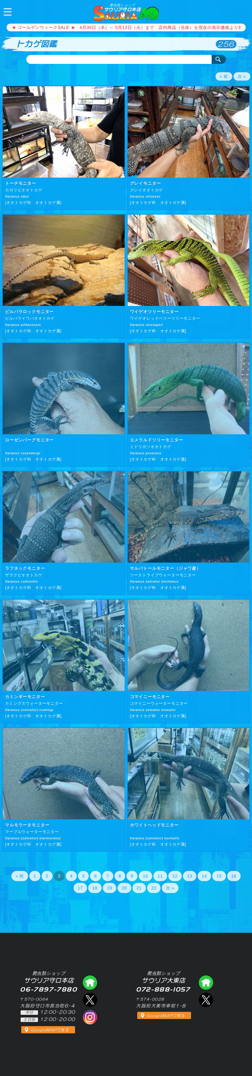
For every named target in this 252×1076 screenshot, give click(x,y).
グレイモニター (145, 183)
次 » (242, 76)
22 (153, 888)
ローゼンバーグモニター (29, 440)
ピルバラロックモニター (29, 311)
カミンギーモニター (25, 696)
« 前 (224, 76)
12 (175, 876)
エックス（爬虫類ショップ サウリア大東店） (206, 1000)
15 (219, 876)
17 (80, 888)
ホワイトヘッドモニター (154, 825)
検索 (219, 59)
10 (145, 876)
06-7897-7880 (242, 11)
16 (233, 876)
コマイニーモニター (150, 696)
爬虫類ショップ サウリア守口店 (90, 982)
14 (204, 876)
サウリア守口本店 (122, 7)
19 (109, 888)
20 (124, 888)
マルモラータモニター (27, 825)
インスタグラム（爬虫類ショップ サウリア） (90, 1017)
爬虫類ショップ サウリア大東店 (206, 982)
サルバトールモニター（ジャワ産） (165, 568)
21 (139, 888)
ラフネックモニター (25, 568)
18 (94, 888)
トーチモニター (20, 183)
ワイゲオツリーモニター (154, 311)
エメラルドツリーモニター (156, 440)
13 (189, 876)
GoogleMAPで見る (50, 1030)
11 (160, 876)
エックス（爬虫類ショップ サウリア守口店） (90, 1000)
